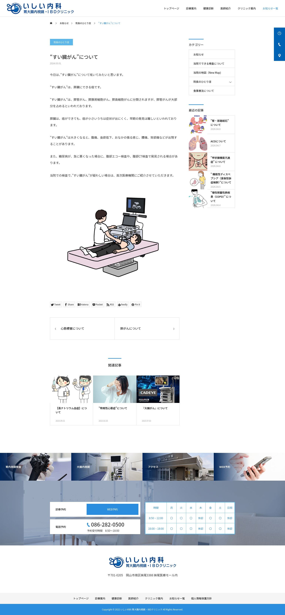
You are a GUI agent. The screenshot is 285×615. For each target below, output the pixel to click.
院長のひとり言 (61, 42)
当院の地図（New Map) (207, 72)
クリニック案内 (247, 8)
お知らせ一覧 (270, 8)
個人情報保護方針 (201, 598)
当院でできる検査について (208, 63)
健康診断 (208, 8)
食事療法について (203, 91)
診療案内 (191, 8)
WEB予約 (112, 509)
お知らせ (198, 54)
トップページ (171, 8)
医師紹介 (225, 8)
